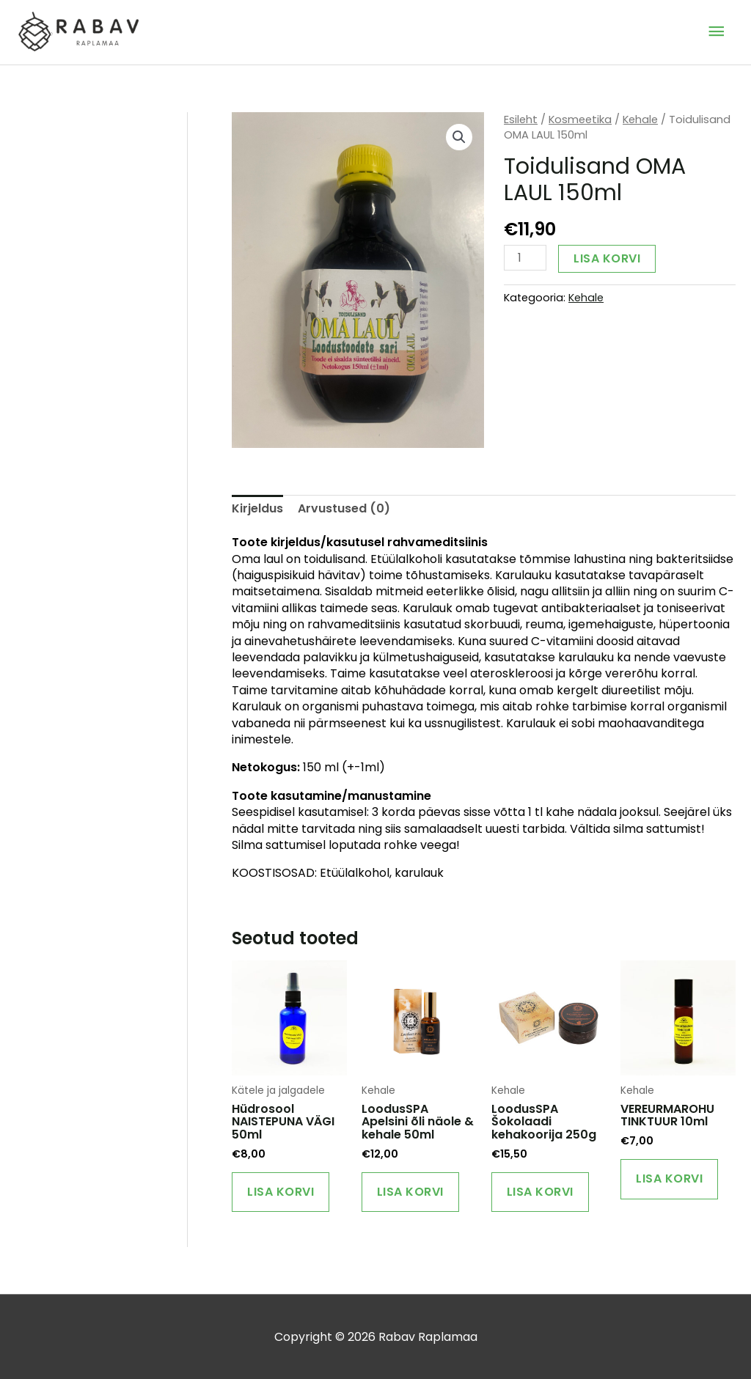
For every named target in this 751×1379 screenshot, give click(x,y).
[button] (459, 137)
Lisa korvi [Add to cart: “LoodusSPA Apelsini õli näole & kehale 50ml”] (410, 1191)
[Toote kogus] (525, 258)
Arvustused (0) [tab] (344, 508)
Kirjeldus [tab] (257, 508)
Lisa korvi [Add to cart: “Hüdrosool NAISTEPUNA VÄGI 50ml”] (280, 1191)
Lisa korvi (607, 258)
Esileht (521, 119)
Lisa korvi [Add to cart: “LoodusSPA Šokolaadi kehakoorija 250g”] (540, 1191)
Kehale (640, 119)
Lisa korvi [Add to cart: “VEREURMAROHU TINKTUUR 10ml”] (669, 1178)
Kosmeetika (580, 119)
